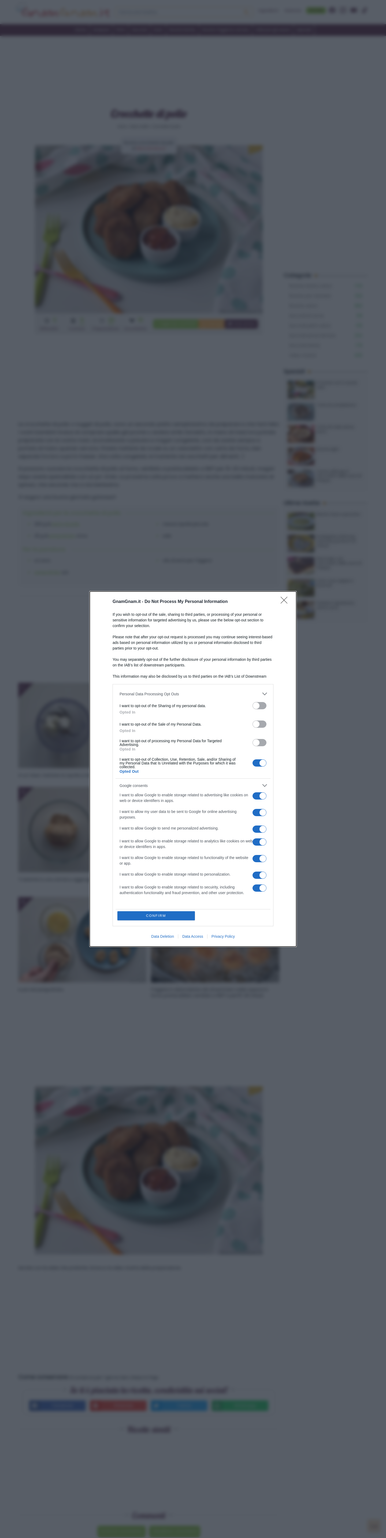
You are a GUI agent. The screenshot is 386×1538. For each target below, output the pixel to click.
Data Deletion (162, 936)
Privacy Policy (223, 936)
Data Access (192, 936)
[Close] (286, 602)
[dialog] (193, 769)
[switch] (259, 705)
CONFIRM (156, 916)
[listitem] (193, 694)
